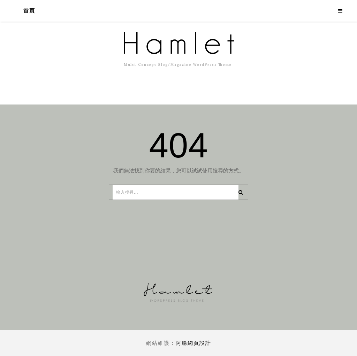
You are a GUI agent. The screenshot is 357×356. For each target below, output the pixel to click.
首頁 (29, 11)
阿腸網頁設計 (193, 343)
